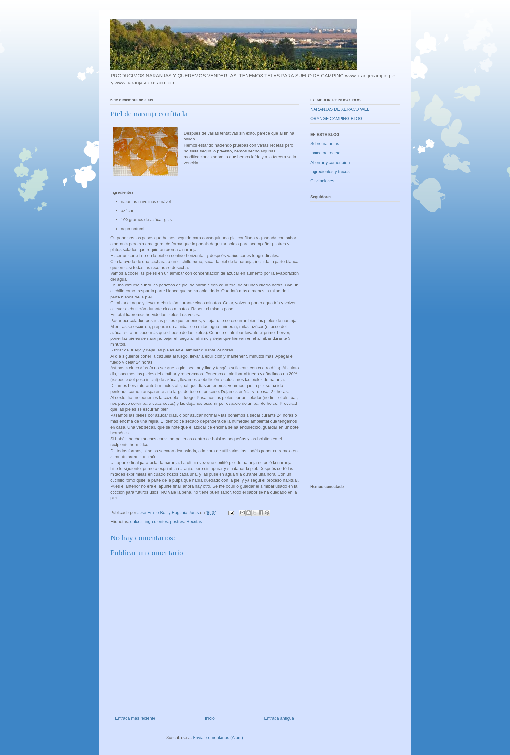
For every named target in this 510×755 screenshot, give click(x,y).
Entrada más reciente (135, 718)
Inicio (210, 718)
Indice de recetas (326, 153)
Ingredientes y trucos (330, 171)
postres (177, 521)
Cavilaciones (322, 181)
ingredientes (156, 521)
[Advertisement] (336, 371)
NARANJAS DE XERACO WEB (340, 109)
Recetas (194, 521)
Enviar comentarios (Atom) (218, 737)
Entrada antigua (279, 718)
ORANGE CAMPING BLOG (336, 118)
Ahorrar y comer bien (330, 162)
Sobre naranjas (324, 143)
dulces (136, 521)
